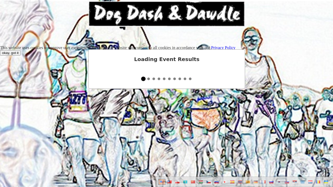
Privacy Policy (223, 47)
